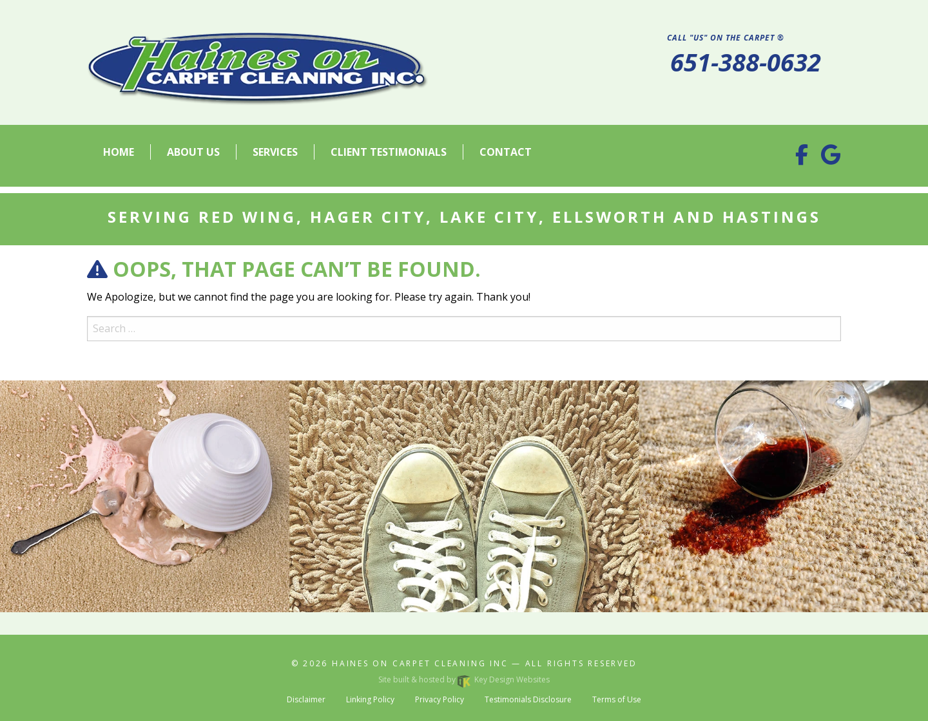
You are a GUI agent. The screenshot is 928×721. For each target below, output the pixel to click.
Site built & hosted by (464, 679)
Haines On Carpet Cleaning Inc (420, 663)
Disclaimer (306, 699)
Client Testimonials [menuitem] (389, 152)
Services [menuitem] (275, 152)
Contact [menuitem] (505, 152)
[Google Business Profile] (831, 158)
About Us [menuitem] (193, 152)
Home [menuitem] (118, 152)
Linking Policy (370, 699)
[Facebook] (801, 158)
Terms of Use (616, 699)
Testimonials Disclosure (528, 699)
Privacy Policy (439, 699)
